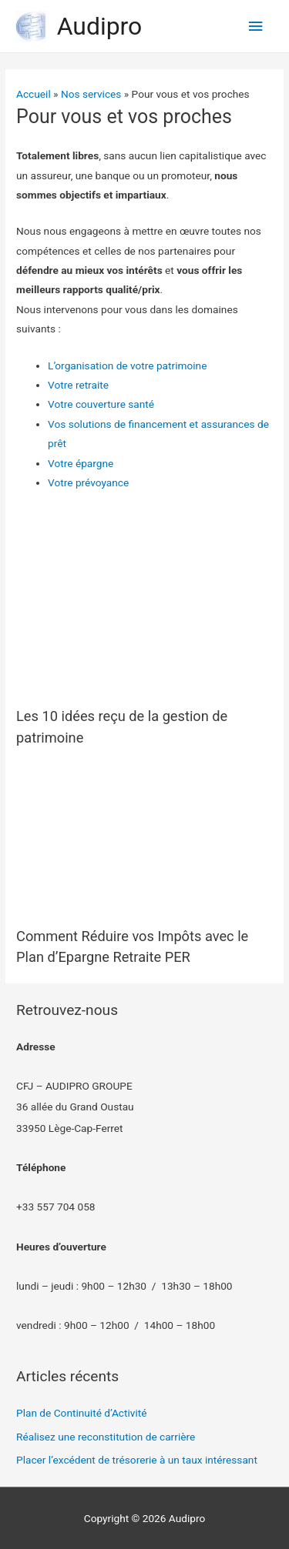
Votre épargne (80, 463)
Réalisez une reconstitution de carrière (105, 1436)
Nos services (91, 94)
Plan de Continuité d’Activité (81, 1413)
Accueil (33, 94)
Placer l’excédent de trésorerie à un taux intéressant (136, 1460)
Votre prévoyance (88, 482)
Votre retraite (78, 385)
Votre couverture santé (101, 404)
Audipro (100, 26)
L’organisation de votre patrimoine (127, 365)
